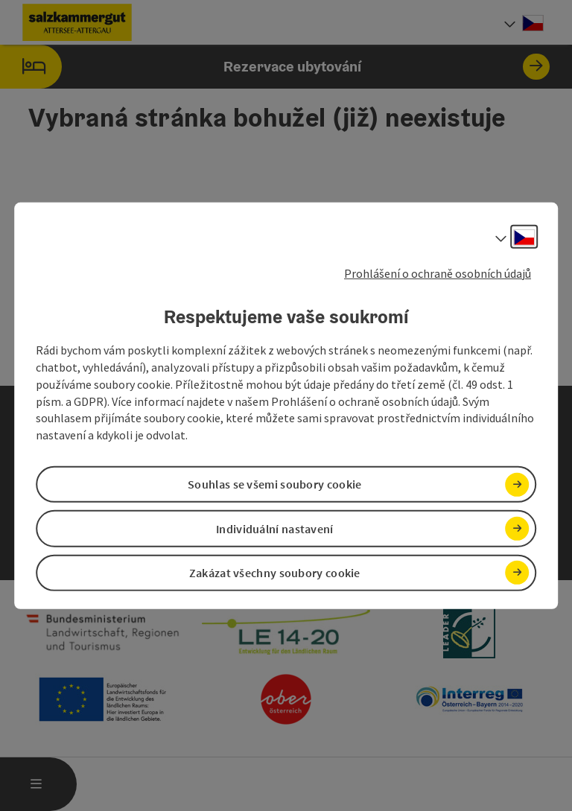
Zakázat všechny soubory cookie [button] (274, 572)
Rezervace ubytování (275, 67)
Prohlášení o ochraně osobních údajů (437, 272)
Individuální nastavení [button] (275, 528)
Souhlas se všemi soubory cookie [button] (274, 484)
